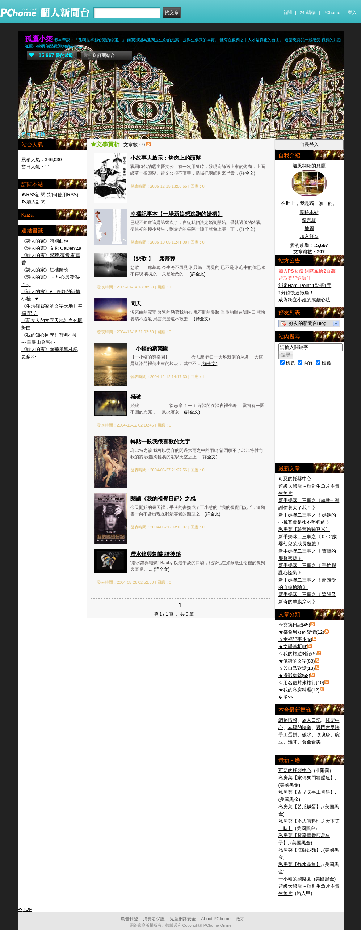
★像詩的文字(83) (296, 661)
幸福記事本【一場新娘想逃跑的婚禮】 (176, 214)
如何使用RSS (62, 194)
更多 (285, 697)
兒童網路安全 (183, 918)
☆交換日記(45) (294, 624)
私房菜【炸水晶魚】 (299, 864)
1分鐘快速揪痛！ (296, 292)
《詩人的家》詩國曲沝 (44, 241)
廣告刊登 (129, 918)
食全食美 (311, 742)
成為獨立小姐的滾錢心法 (304, 300)
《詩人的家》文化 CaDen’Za (51, 248)
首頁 (26, 134)
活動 (40, 134)
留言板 (309, 220)
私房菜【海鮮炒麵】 (299, 850)
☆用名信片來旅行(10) (301, 682)
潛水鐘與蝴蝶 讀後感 (155, 554)
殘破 (135, 397)
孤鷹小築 (39, 39)
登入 (352, 12)
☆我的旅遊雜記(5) (297, 653)
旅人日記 (311, 720)
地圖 (309, 228)
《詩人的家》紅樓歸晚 (44, 270)
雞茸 (292, 742)
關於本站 (309, 212)
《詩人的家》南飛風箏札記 (49, 349)
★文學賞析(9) (293, 646)
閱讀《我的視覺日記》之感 (163, 499)
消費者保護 (154, 918)
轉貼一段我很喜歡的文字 (160, 441)
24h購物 (308, 12)
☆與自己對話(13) (296, 668)
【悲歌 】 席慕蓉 (152, 259)
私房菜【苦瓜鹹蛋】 (299, 806)
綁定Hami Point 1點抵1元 (305, 285)
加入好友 (309, 236)
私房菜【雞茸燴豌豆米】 (304, 529)
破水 (306, 734)
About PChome (215, 918)
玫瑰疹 (323, 734)
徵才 (240, 918)
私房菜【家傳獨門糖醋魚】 (306, 777)
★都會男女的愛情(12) (301, 632)
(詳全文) (247, 173)
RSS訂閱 (36, 194)
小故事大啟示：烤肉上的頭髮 (165, 158)
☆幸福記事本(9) (295, 639)
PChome (331, 12)
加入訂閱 (35, 202)
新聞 (287, 12)
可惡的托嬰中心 (294, 478)
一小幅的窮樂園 (149, 348)
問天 (135, 303)
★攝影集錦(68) (294, 675)
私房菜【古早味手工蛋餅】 (306, 792)
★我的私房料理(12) (299, 690)
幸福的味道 (299, 727)
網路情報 (287, 720)
